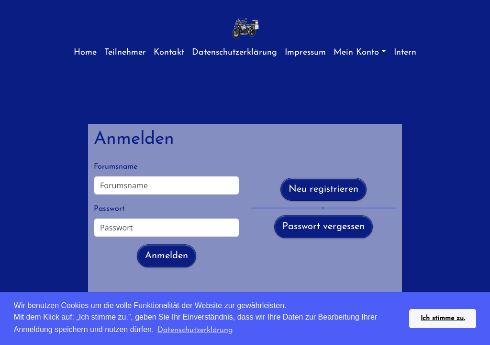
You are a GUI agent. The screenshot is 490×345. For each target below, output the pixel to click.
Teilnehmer (125, 52)
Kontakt (169, 52)
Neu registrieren (323, 189)
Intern (405, 52)
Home (85, 52)
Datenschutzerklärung (234, 52)
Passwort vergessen (323, 226)
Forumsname (115, 167)
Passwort (109, 209)
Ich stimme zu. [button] (443, 318)
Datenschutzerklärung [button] (195, 330)
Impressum (305, 52)
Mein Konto (356, 52)
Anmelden (166, 256)
